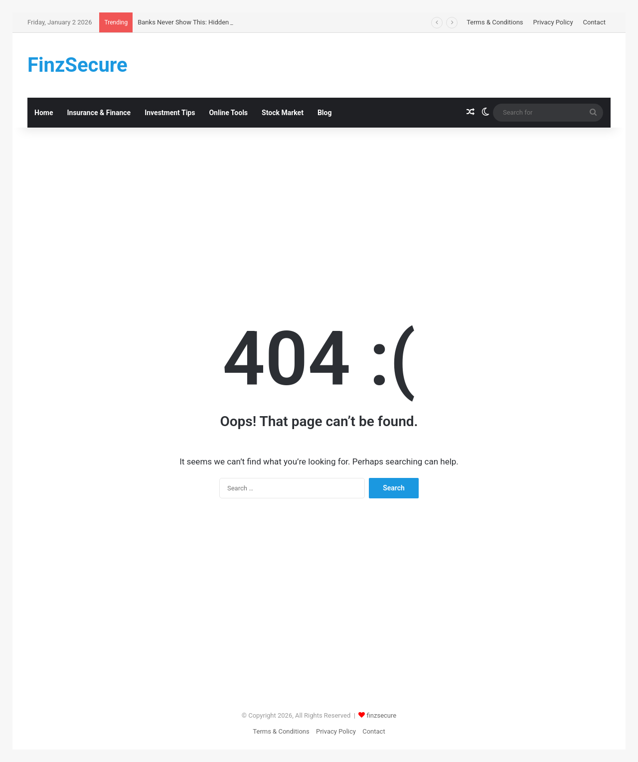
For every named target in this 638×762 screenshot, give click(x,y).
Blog (325, 113)
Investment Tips (170, 113)
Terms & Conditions (495, 22)
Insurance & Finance (99, 113)
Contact (594, 22)
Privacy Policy (553, 22)
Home (43, 113)
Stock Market (283, 113)
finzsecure (382, 715)
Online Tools (228, 113)
